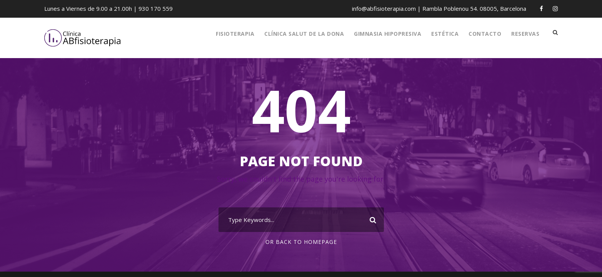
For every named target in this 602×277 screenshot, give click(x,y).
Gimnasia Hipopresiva (384, 33)
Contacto (483, 33)
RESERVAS (524, 33)
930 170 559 (151, 8)
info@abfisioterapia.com (388, 8)
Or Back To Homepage (301, 242)
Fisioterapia (230, 33)
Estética (443, 33)
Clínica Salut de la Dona (300, 33)
